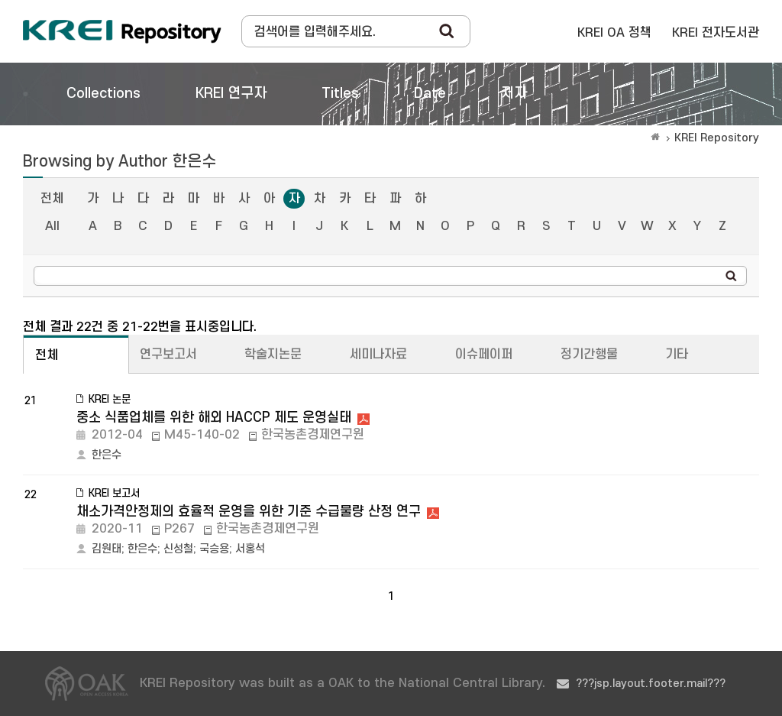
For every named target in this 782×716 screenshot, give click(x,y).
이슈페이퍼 (483, 354)
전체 (51, 199)
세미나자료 (378, 354)
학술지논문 (273, 354)
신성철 (178, 549)
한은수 (106, 455)
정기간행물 (589, 354)
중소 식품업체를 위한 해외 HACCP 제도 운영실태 (213, 417)
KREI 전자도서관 (715, 33)
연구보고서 (168, 354)
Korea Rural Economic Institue (122, 31)
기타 (676, 354)
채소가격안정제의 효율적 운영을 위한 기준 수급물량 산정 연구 (248, 511)
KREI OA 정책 (614, 33)
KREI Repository (716, 137)
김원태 (106, 549)
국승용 (214, 549)
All (52, 226)
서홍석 (250, 549)
